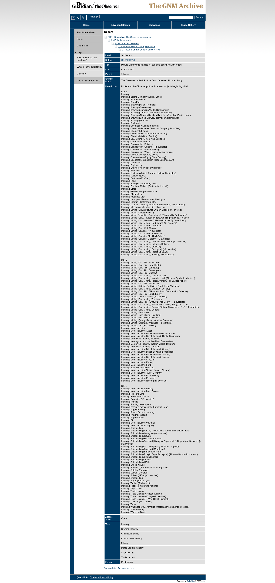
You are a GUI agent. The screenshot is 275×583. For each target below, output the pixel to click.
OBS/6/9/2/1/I (128, 60)
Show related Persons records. (119, 568)
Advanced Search (120, 25)
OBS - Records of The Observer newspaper (129, 37)
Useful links (82, 45)
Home (86, 25)
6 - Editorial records (121, 40)
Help (79, 52)
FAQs (80, 39)
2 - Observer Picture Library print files (136, 46)
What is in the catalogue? (89, 67)
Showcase (154, 25)
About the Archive (86, 32)
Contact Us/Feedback (88, 80)
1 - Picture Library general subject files (141, 49)
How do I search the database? (87, 59)
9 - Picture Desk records (127, 43)
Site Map (94, 577)
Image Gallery (188, 25)
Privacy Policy (106, 577)
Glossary (81, 73)
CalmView (191, 581)
